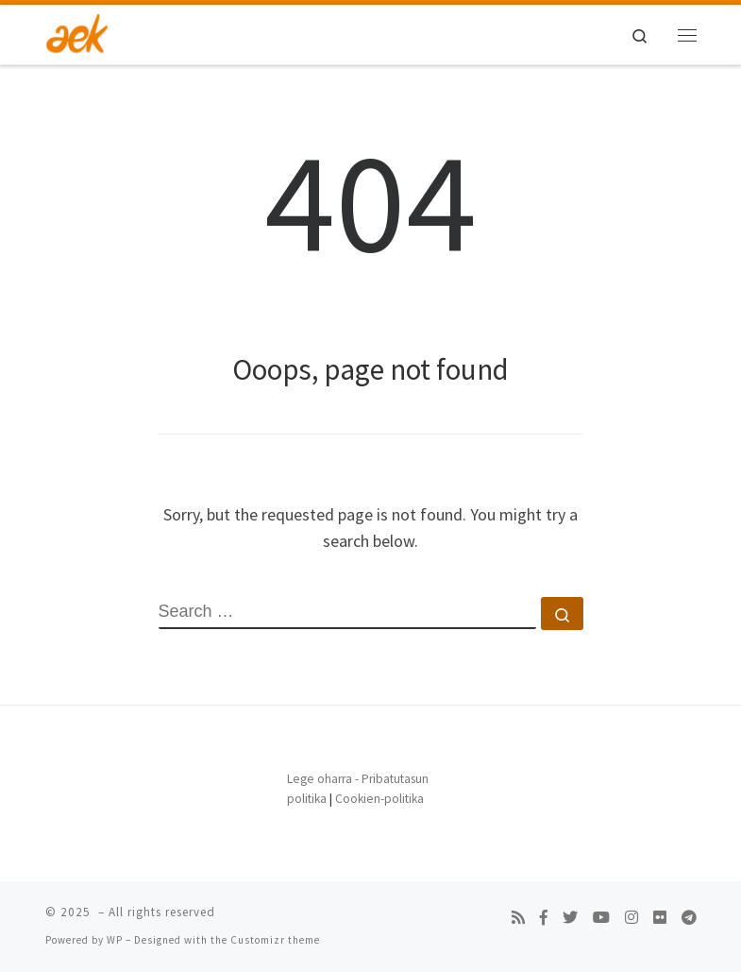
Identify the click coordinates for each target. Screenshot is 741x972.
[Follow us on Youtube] (601, 917)
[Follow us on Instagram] (631, 917)
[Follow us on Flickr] (659, 917)
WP (115, 939)
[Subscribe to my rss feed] (518, 917)
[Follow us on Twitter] (570, 917)
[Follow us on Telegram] (689, 917)
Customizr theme (275, 939)
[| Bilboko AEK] (77, 32)
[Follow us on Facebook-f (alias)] (543, 917)
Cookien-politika (379, 799)
